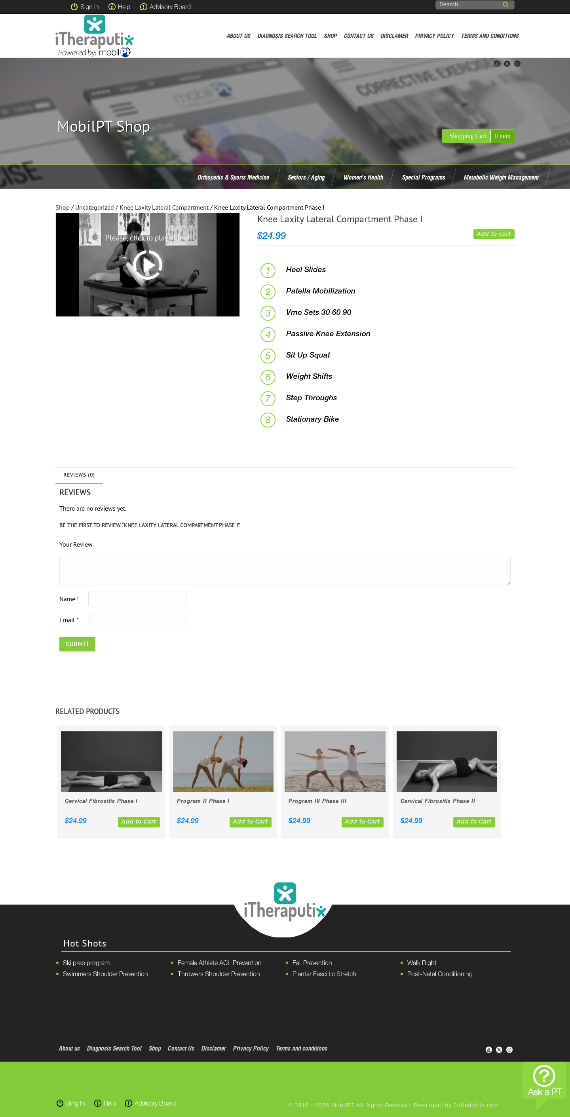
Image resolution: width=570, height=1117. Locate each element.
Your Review (76, 544)
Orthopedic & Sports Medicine (233, 177)
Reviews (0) (79, 474)
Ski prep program (86, 963)
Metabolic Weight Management (501, 177)
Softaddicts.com (476, 1105)
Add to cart (494, 234)
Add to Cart (139, 822)
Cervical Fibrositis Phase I (101, 801)
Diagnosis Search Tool (287, 35)
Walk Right (422, 963)
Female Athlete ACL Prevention (220, 963)
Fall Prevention (312, 963)
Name (69, 598)
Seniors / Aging (306, 177)
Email (68, 619)
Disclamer (394, 35)
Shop (330, 35)
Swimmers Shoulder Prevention (105, 974)
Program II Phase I (203, 801)
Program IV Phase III (318, 801)
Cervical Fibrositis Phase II (438, 801)
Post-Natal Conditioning (440, 974)
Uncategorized (94, 207)
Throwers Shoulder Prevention (219, 974)
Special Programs (423, 177)
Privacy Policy (434, 35)
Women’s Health (363, 177)
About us (239, 35)
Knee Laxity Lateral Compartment (164, 207)
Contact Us (359, 35)
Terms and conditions (490, 35)
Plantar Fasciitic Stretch (324, 974)
